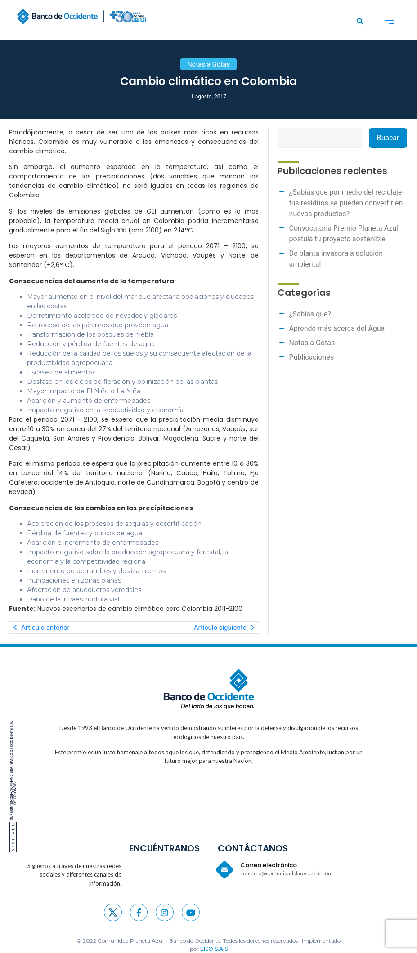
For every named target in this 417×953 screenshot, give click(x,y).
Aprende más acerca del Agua (337, 328)
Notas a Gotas (312, 342)
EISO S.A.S (214, 948)
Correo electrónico (268, 865)
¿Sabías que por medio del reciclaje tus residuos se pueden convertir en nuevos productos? (346, 203)
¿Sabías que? (310, 314)
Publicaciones (311, 357)
